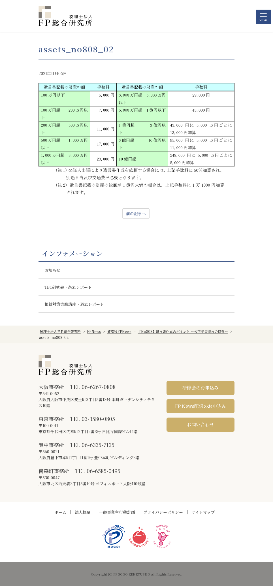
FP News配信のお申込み (200, 406)
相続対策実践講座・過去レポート (74, 304)
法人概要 (83, 512)
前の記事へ (136, 213)
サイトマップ (203, 512)
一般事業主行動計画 (117, 512)
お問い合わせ (200, 424)
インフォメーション (72, 253)
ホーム (60, 512)
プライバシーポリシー (163, 512)
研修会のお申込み (200, 387)
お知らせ (52, 270)
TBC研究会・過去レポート (68, 287)
